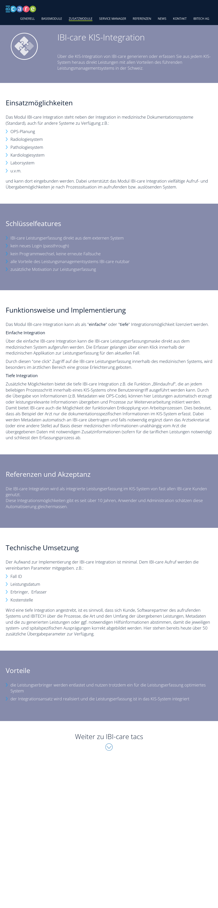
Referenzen (142, 19)
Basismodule (51, 19)
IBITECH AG (201, 19)
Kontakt (180, 19)
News (162, 19)
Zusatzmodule (80, 19)
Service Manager (112, 19)
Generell (27, 19)
